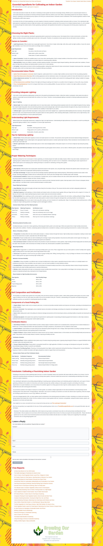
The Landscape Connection (59, 403)
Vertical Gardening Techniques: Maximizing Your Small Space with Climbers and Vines (34, 500)
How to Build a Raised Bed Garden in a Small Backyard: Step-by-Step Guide (32, 502)
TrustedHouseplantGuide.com (65, 406)
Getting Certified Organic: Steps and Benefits (24, 520)
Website (14, 452)
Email (14, 446)
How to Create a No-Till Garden (21, 514)
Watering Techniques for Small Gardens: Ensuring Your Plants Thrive (30, 479)
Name (14, 440)
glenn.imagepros (35, 6)
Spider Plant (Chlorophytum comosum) (23, 74)
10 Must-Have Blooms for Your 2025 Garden (24, 471)
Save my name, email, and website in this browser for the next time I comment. (29, 459)
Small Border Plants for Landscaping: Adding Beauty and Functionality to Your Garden (34, 481)
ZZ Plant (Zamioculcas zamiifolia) (22, 82)
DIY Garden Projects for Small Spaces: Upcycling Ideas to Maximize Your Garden (33, 477)
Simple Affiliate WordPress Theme (57, 544)
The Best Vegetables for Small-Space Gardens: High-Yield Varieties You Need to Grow (34, 504)
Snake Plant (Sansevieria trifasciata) (23, 76)
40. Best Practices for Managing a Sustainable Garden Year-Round (29, 508)
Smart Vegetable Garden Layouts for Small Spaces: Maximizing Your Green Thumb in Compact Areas (37, 506)
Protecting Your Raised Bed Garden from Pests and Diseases (27, 1)
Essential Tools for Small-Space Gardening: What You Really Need (29, 485)
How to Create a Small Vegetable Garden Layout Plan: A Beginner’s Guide (31, 475)
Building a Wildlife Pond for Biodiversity (23, 510)
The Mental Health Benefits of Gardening (23, 516)
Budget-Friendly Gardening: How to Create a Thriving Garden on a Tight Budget (32, 489)
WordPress (47, 544)
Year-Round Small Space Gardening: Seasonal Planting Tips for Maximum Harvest (33, 483)
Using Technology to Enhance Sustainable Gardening (26, 518)
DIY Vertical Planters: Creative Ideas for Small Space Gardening (29, 493)
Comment (14, 426)
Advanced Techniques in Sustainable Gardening (25, 512)
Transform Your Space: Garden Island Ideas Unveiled (78, 1)
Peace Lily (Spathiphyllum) (20, 84)
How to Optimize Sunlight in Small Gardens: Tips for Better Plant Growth (31, 491)
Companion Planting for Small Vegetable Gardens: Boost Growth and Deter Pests (33, 496)
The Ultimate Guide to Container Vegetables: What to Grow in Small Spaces (31, 487)
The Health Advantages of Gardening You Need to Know (27, 473)
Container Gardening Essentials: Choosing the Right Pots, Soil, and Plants (31, 498)
